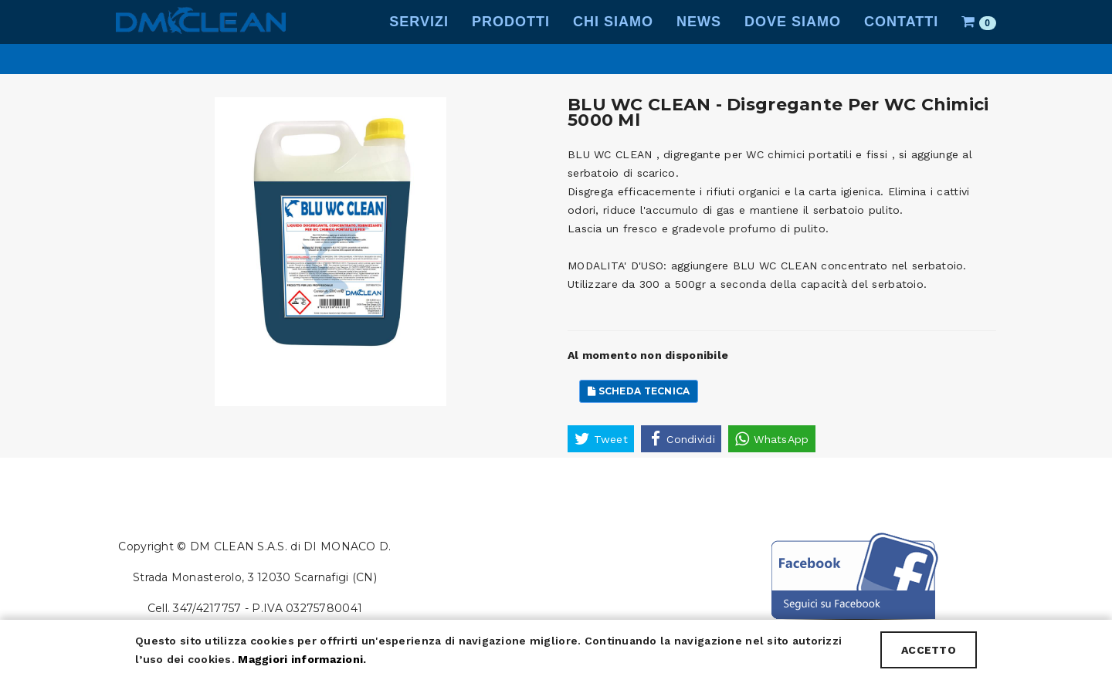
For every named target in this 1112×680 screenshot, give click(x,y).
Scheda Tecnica (639, 391)
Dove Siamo (792, 38)
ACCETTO (928, 650)
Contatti (901, 38)
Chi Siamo (613, 38)
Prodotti (511, 38)
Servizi (419, 38)
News (698, 38)
